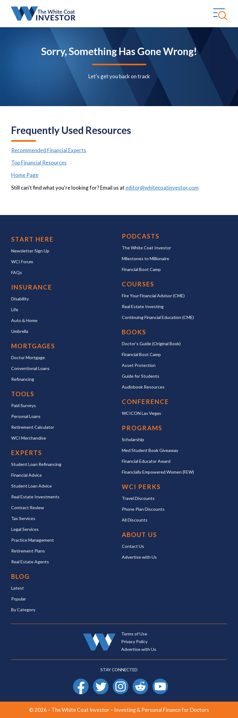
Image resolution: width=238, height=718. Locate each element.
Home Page (24, 175)
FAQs (16, 272)
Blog (20, 576)
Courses (138, 284)
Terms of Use (134, 633)
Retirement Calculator (32, 427)
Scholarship (133, 439)
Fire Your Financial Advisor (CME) (153, 295)
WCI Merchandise (28, 438)
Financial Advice (26, 475)
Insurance (31, 287)
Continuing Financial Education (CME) (158, 317)
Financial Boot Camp (141, 269)
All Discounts (135, 519)
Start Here (32, 239)
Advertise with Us (139, 557)
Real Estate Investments (35, 496)
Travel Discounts (138, 498)
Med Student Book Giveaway (150, 450)
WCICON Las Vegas (141, 413)
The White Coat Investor (146, 247)
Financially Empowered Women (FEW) (158, 472)
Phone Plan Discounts (143, 509)
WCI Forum (22, 261)
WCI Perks (141, 487)
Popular (18, 598)
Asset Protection (139, 365)
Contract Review (27, 507)
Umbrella (19, 331)
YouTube (160, 681)
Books (134, 332)
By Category (23, 609)
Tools (22, 394)
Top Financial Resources (39, 162)
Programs (142, 428)
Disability (20, 298)
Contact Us (133, 546)
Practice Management (32, 540)
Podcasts (141, 236)
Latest (17, 588)
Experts (26, 452)
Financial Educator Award (146, 461)
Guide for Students (140, 376)
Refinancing (22, 379)
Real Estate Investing (143, 306)
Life (14, 309)
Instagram (120, 681)
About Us (139, 534)
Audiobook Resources (143, 386)
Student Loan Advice (31, 485)
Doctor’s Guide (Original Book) (151, 343)
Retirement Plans (28, 550)
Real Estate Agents (30, 561)
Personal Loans (26, 416)
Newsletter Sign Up (30, 250)
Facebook (81, 681)
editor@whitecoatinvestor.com (162, 187)
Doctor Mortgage (28, 357)
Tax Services (23, 518)
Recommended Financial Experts (48, 150)
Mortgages (33, 346)
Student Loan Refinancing (36, 464)
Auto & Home (24, 320)
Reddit (140, 681)
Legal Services (25, 529)
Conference (145, 401)
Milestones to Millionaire (145, 258)
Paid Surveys (23, 405)
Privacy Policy (134, 641)
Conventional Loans (30, 368)
